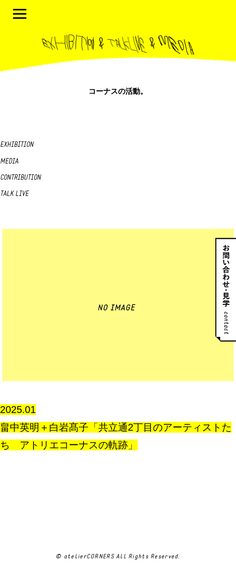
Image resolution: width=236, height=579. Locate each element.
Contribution (20, 178)
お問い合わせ (225, 289)
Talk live (14, 194)
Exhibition (16, 145)
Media (9, 162)
